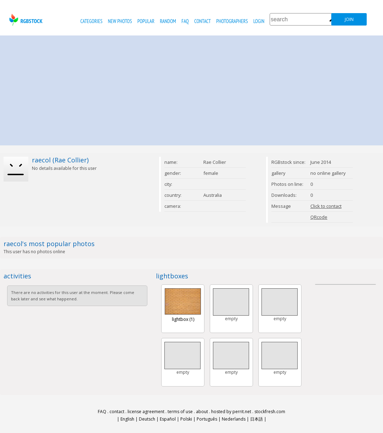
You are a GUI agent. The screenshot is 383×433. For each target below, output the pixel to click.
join (349, 19)
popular (145, 21)
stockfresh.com (269, 412)
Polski (186, 419)
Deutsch (147, 419)
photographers (232, 21)
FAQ (184, 21)
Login (258, 21)
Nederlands (234, 419)
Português (207, 419)
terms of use (180, 412)
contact (202, 21)
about (202, 412)
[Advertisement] (191, 88)
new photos (120, 21)
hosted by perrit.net (231, 412)
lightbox (183, 319)
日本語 (256, 419)
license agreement (146, 412)
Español (168, 419)
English (127, 419)
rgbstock (25, 19)
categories (91, 21)
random (168, 21)
